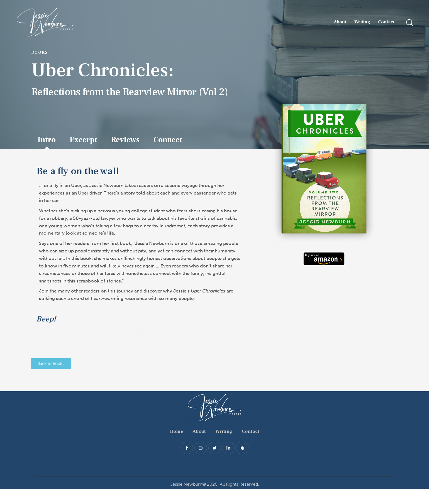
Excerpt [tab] (83, 140)
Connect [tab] (167, 140)
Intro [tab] (47, 140)
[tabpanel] (140, 242)
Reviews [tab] (125, 140)
